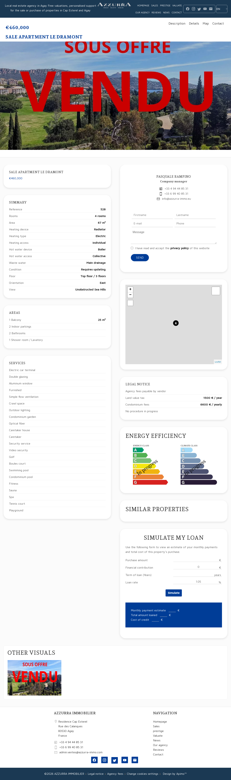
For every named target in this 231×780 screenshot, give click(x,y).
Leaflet (218, 362)
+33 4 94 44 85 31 (176, 188)
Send (140, 257)
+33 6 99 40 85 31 (176, 193)
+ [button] (130, 289)
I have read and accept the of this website (172, 248)
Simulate (174, 592)
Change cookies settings (142, 773)
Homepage (114, 9)
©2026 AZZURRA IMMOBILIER (64, 773)
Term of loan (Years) (138, 575)
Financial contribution (139, 567)
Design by (174, 773)
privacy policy (179, 248)
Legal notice (96, 773)
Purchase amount (136, 560)
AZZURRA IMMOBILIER (75, 713)
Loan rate (131, 582)
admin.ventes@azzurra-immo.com (81, 752)
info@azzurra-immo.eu (176, 198)
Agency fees (115, 773)
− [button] (130, 295)
